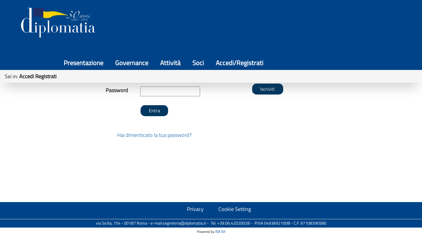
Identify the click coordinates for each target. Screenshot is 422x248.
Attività (314, 23)
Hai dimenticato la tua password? (154, 174)
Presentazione (227, 23)
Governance (275, 23)
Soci (342, 23)
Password (117, 130)
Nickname (117, 114)
